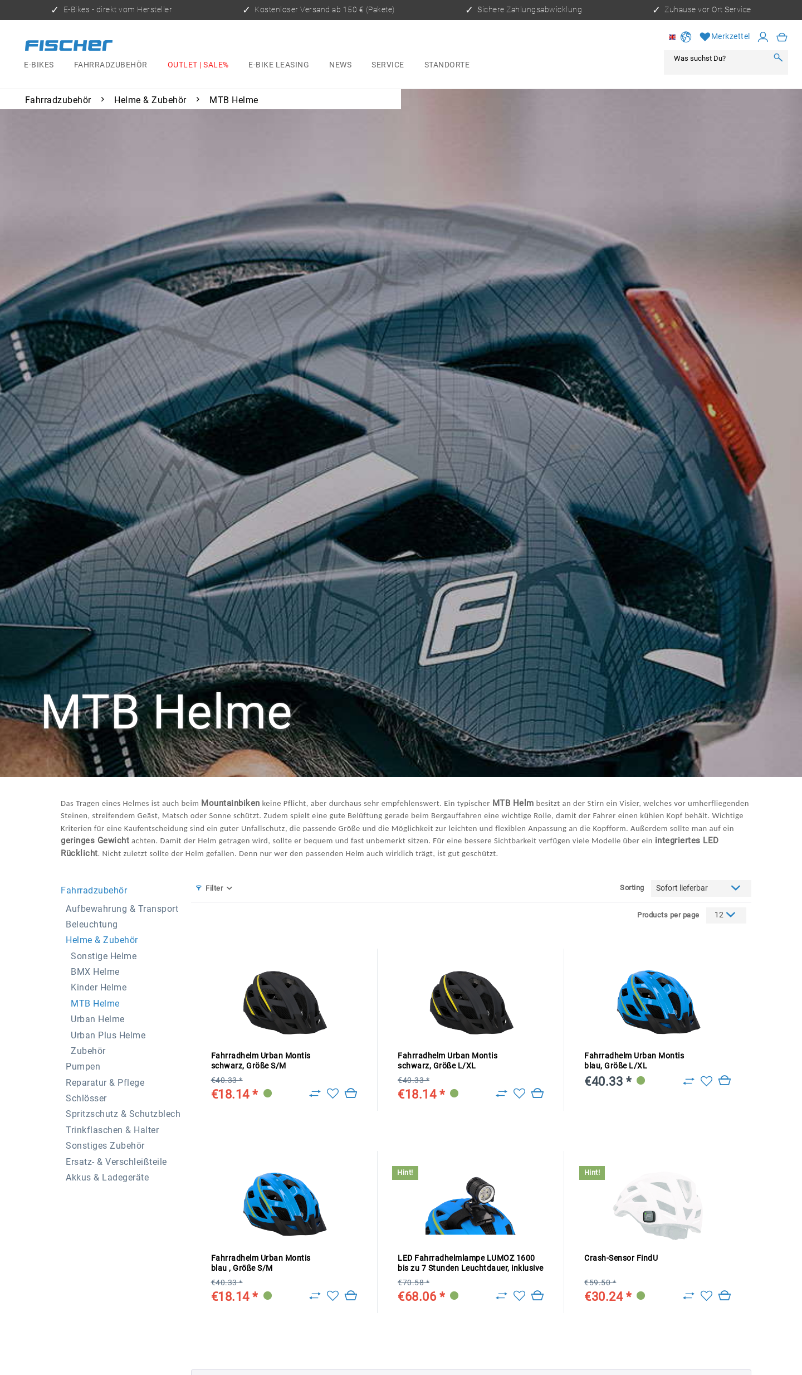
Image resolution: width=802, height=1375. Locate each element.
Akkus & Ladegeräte (107, 1177)
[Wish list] (725, 37)
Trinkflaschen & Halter (112, 1130)
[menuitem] (38, 65)
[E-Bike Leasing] (278, 65)
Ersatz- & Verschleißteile (116, 1162)
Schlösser (86, 1098)
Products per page (668, 915)
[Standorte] (447, 65)
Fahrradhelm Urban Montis (261, 1061)
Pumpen (83, 1066)
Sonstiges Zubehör (105, 1145)
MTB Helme (95, 1003)
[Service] (387, 65)
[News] (340, 65)
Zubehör (88, 1051)
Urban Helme (98, 1019)
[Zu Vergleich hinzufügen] (315, 1093)
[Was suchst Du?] (718, 58)
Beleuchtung (92, 924)
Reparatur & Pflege (105, 1082)
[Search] (778, 58)
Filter (209, 888)
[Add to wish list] (332, 1093)
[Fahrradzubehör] (111, 65)
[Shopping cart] (782, 37)
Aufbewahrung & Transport (122, 908)
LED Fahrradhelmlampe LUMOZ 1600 (471, 1263)
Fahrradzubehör (94, 890)
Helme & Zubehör (102, 940)
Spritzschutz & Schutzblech (123, 1114)
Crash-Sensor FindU (621, 1258)
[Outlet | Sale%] (198, 65)
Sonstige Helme (103, 956)
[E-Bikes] (38, 65)
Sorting (632, 887)
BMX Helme (95, 971)
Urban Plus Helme (108, 1035)
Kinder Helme (98, 987)
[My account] (763, 37)
